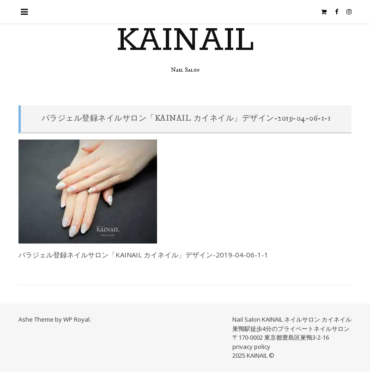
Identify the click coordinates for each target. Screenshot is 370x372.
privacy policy (251, 346)
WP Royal (76, 319)
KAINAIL (185, 41)
